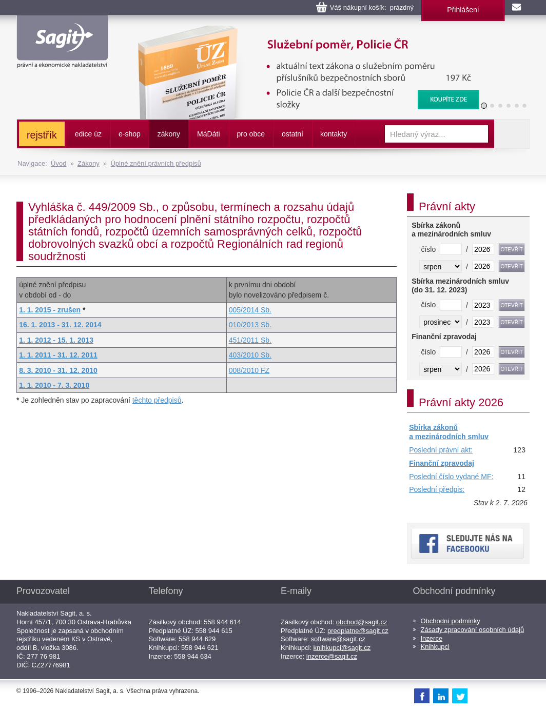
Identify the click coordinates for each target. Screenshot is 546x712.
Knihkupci (435, 646)
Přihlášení (463, 10)
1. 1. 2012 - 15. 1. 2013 (56, 340)
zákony (169, 134)
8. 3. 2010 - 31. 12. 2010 (58, 370)
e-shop (130, 134)
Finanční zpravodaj (441, 463)
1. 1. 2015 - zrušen (50, 310)
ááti (208, 134)
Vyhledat (511, 134)
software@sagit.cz (338, 639)
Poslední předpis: (436, 489)
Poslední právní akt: (441, 450)
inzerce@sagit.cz (331, 656)
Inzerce (432, 638)
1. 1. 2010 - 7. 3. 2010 (54, 385)
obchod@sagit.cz (361, 622)
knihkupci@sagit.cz (342, 647)
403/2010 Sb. (250, 355)
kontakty (333, 134)
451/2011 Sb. (250, 340)
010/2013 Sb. (250, 325)
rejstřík (42, 135)
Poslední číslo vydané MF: (451, 476)
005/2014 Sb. (250, 310)
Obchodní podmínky (450, 621)
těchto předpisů (157, 400)
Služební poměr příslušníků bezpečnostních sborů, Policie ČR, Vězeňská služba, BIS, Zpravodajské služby (302, 36)
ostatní (292, 134)
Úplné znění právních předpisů (155, 163)
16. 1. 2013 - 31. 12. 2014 (60, 325)
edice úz (88, 134)
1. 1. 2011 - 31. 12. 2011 (58, 355)
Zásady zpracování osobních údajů (472, 630)
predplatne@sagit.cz (357, 631)
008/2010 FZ (249, 370)
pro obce (251, 134)
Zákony (88, 163)
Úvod (58, 163)
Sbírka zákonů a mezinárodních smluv (449, 432)
